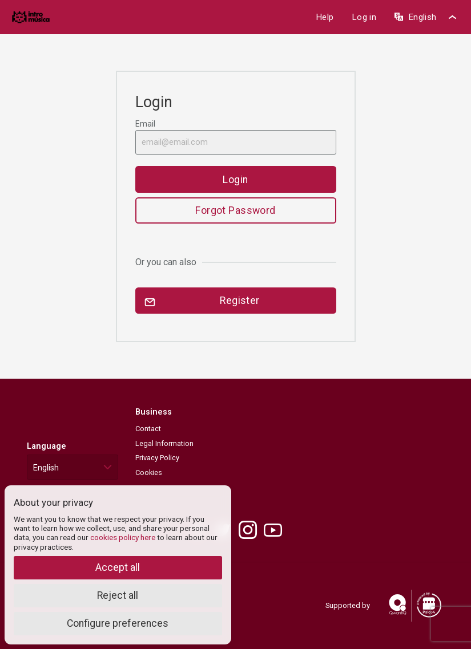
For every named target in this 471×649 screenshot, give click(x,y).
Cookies (148, 472)
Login (235, 179)
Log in (364, 17)
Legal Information (164, 443)
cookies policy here (122, 537)
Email (235, 137)
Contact (148, 428)
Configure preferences (117, 623)
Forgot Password (235, 210)
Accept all (117, 567)
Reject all (117, 595)
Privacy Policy (157, 457)
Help (324, 17)
